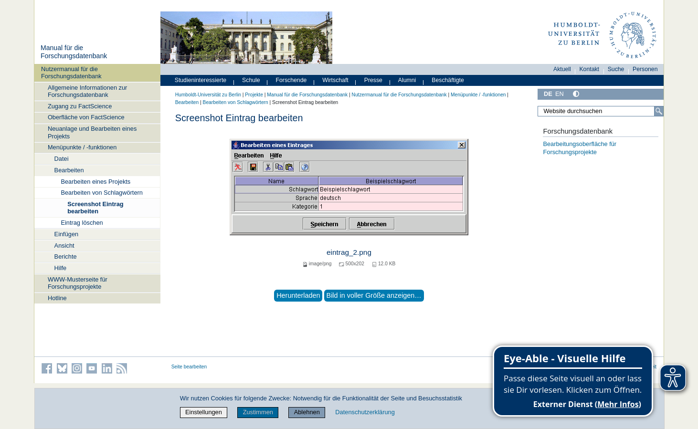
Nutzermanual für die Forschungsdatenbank (71, 72)
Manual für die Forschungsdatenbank (74, 52)
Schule (251, 80)
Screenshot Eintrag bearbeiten (95, 207)
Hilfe (60, 268)
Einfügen (66, 234)
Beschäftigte (448, 80)
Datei (61, 158)
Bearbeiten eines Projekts (95, 181)
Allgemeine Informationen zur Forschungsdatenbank (87, 91)
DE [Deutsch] (548, 93)
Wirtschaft (335, 80)
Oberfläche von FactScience (86, 117)
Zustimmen (258, 412)
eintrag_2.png (349, 252)
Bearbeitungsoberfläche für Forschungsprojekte (579, 148)
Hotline (57, 298)
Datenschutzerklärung (364, 412)
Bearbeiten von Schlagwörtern (101, 192)
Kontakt (589, 69)
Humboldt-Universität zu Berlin (208, 94)
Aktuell (562, 69)
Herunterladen (298, 295)
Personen (645, 69)
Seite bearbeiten (189, 366)
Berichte (65, 256)
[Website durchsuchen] (601, 111)
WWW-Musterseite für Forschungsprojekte (77, 283)
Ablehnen (307, 412)
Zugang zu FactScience (80, 106)
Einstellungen (203, 412)
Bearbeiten (69, 170)
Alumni (407, 80)
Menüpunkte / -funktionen (82, 147)
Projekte (254, 94)
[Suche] (659, 111)
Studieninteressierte (200, 80)
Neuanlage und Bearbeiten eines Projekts (92, 132)
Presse (373, 80)
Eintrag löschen (82, 222)
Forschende (291, 80)
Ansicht (64, 245)
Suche (616, 69)
